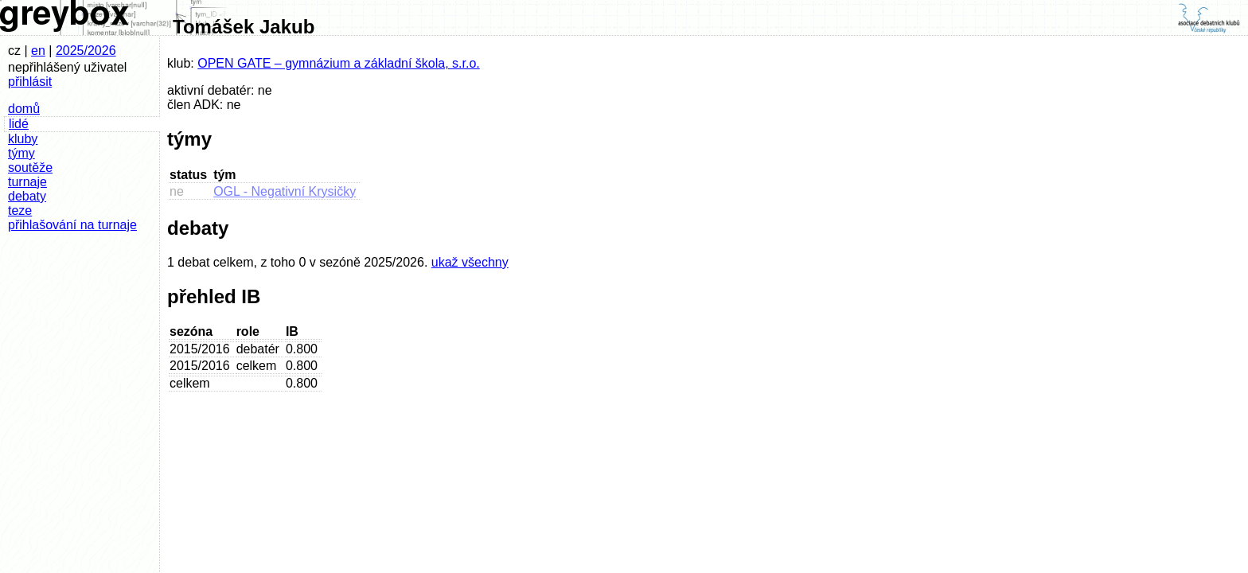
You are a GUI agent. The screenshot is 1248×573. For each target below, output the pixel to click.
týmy (21, 153)
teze (20, 210)
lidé (19, 124)
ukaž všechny (470, 262)
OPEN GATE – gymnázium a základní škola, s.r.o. (338, 63)
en (38, 50)
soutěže (30, 167)
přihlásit (30, 81)
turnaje (27, 182)
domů (24, 108)
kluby (22, 139)
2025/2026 (86, 50)
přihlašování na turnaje (72, 225)
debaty (27, 196)
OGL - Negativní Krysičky (284, 191)
